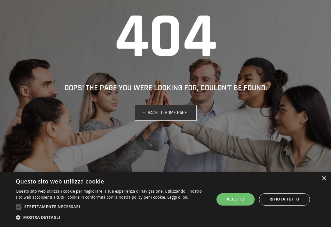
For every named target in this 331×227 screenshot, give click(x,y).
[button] (112, 217)
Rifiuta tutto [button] (284, 199)
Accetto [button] (236, 199)
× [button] (324, 178)
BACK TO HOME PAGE (167, 113)
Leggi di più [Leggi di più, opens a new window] (177, 197)
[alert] (165, 199)
